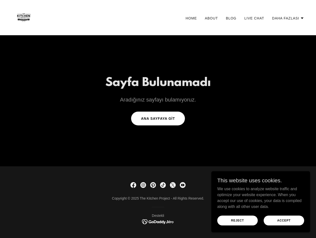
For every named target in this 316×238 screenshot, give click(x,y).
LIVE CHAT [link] (254, 18)
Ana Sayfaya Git (158, 118)
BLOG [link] (231, 18)
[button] (288, 18)
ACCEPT (284, 220)
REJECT (237, 220)
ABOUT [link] (211, 18)
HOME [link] (191, 18)
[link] (23, 17)
